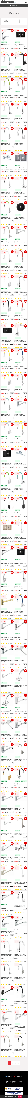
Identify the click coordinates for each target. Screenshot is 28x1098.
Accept (20, 1096)
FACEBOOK (9, 1076)
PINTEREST (18, 1076)
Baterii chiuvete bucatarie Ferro (19, 22)
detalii (11, 48)
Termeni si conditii (11, 1081)
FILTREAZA (14, 5)
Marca (3, 9)
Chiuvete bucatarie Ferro (6, 22)
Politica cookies (18, 1083)
